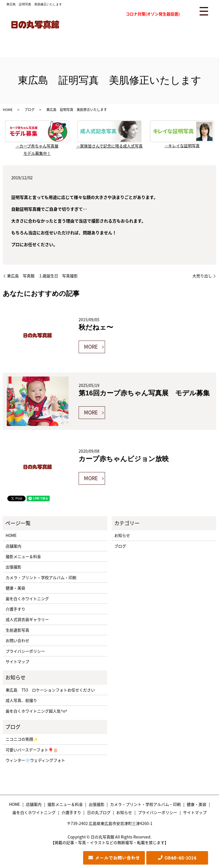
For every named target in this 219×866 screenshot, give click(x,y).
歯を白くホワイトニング (27, 598)
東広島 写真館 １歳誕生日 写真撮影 (42, 275)
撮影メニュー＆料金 (23, 556)
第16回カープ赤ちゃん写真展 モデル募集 (144, 393)
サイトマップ (17, 661)
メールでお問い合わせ (117, 857)
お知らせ (122, 535)
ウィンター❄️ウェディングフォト (35, 760)
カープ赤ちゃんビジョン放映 (124, 459)
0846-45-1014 (180, 857)
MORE (91, 346)
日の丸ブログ (99, 812)
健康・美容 (15, 588)
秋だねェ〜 (96, 327)
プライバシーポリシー (25, 651)
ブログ (29, 109)
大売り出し (202, 275)
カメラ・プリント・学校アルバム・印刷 (41, 577)
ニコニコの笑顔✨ (22, 739)
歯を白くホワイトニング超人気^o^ (36, 711)
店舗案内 (13, 546)
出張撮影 (13, 567)
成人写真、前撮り (21, 700)
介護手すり (15, 609)
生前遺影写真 (17, 630)
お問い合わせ (17, 640)
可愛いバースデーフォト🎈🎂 (32, 749)
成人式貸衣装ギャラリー (27, 619)
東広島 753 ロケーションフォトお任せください (50, 690)
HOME (8, 109)
